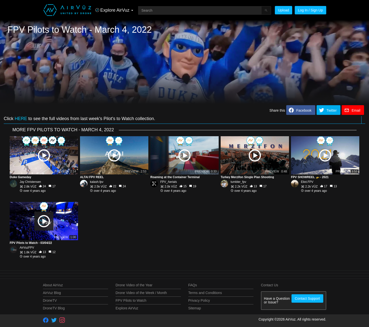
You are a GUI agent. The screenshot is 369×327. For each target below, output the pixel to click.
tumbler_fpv (238, 182)
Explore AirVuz (127, 308)
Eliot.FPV (307, 182)
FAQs (192, 285)
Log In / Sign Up (310, 10)
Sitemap (194, 308)
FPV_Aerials (168, 182)
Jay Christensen (30, 182)
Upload (283, 10)
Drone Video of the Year (134, 285)
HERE (21, 118)
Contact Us (269, 285)
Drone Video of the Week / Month (141, 293)
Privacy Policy (199, 300)
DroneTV (50, 300)
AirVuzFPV (27, 247)
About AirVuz (53, 285)
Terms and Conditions (205, 293)
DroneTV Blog (54, 308)
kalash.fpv (96, 182)
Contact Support (307, 298)
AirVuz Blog (52, 293)
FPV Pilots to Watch (131, 300)
